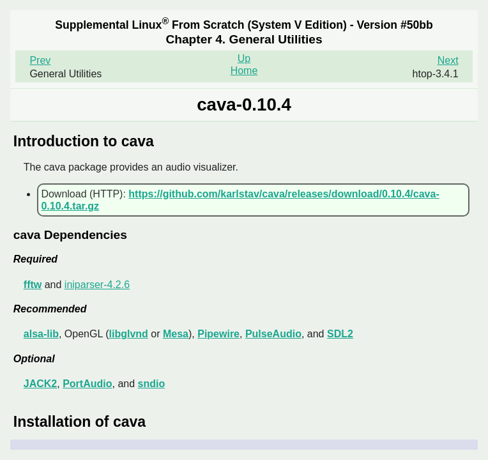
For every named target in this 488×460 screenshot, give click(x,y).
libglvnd (128, 333)
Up (244, 58)
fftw (33, 284)
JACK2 (40, 383)
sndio (151, 383)
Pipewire (218, 333)
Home (244, 70)
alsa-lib (41, 333)
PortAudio (87, 383)
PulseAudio (273, 333)
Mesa (175, 333)
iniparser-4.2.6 (97, 284)
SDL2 (340, 333)
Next (448, 60)
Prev (39, 60)
